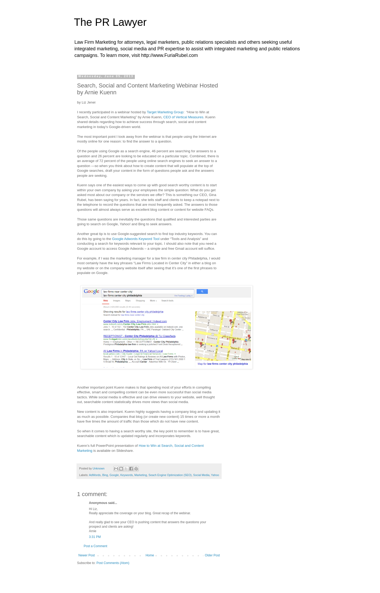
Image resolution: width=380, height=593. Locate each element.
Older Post (212, 555)
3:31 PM (95, 537)
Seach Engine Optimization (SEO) (170, 475)
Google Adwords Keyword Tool (135, 239)
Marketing (140, 475)
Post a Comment (95, 546)
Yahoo (215, 475)
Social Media (201, 475)
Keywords (126, 475)
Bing (105, 475)
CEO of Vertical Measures (183, 117)
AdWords (95, 475)
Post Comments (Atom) (112, 563)
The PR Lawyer (110, 22)
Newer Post (86, 555)
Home (150, 555)
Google (114, 475)
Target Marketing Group (165, 112)
